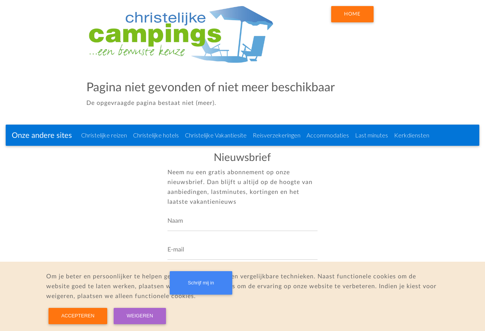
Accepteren (77, 316)
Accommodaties (328, 135)
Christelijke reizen (104, 135)
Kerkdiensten (411, 135)
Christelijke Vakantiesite (216, 135)
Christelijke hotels (156, 135)
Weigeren (140, 316)
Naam (175, 221)
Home (352, 14)
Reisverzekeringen (276, 135)
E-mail (175, 250)
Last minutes (371, 135)
